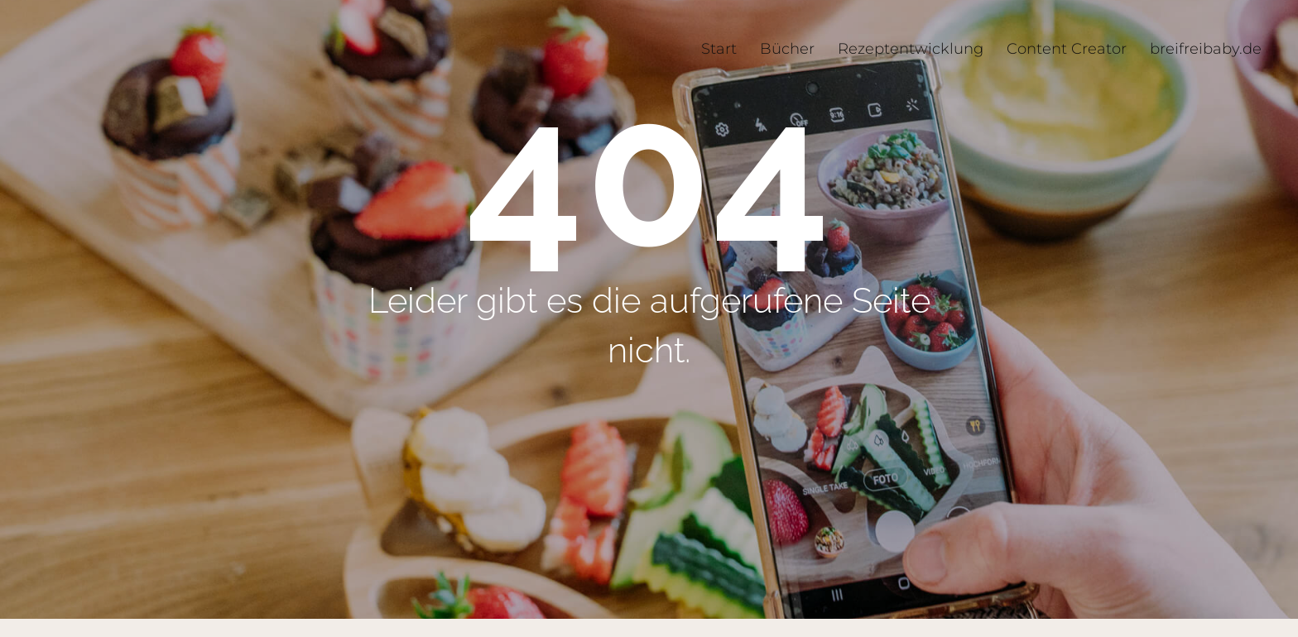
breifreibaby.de (1206, 49)
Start (719, 49)
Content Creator (1067, 49)
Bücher (787, 49)
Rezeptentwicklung (910, 49)
